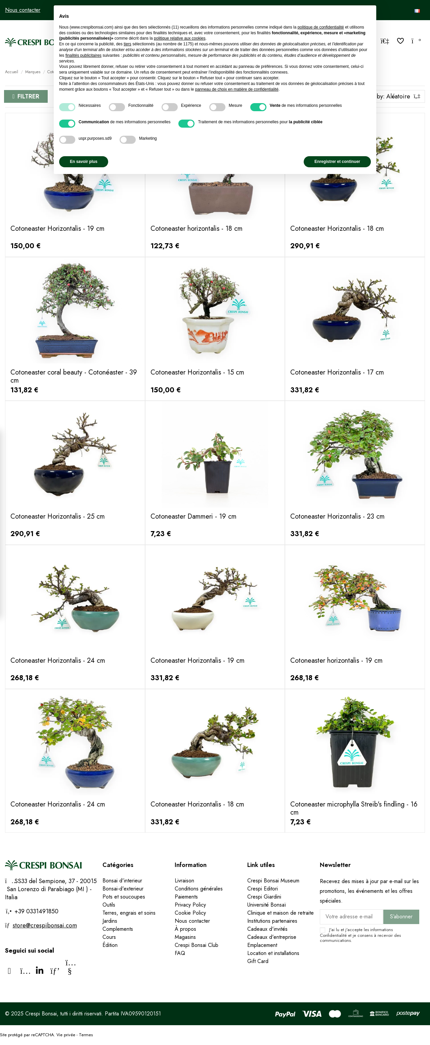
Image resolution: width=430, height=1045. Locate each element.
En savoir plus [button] (83, 161)
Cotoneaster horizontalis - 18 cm (196, 228)
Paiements (186, 897)
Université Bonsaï (266, 905)
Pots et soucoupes (123, 897)
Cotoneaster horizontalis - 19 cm (336, 660)
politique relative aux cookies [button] (179, 38)
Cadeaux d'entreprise (271, 937)
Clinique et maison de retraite (280, 913)
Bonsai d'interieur (122, 880)
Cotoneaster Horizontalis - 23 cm (337, 516)
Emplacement (262, 945)
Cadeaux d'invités (267, 929)
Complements (117, 929)
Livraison (184, 880)
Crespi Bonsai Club (196, 945)
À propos (185, 929)
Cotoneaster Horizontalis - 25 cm (57, 516)
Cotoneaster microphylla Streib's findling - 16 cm (354, 808)
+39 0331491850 (35, 911)
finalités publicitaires (83, 55)
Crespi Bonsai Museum (273, 880)
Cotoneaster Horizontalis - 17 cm (337, 372)
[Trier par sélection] (388, 96)
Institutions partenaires (272, 921)
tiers (127, 44)
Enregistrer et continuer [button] (337, 161)
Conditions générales (199, 888)
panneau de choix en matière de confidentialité (236, 89)
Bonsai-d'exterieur (122, 888)
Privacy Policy (190, 905)
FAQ (180, 953)
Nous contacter (22, 10)
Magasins (185, 937)
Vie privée (65, 1035)
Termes (86, 1035)
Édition (110, 945)
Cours (109, 937)
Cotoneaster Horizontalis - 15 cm (197, 372)
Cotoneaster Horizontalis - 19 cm (57, 228)
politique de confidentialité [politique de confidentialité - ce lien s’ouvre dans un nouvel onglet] (321, 27)
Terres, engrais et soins (129, 913)
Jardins (109, 921)
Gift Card (257, 961)
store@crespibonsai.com (45, 925)
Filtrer (28, 96)
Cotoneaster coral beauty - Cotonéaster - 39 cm (73, 376)
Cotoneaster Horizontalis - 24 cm (57, 660)
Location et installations (273, 953)
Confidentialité (333, 935)
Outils (108, 905)
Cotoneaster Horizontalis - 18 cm (337, 228)
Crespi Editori (262, 888)
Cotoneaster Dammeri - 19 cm (193, 516)
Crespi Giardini (264, 897)
